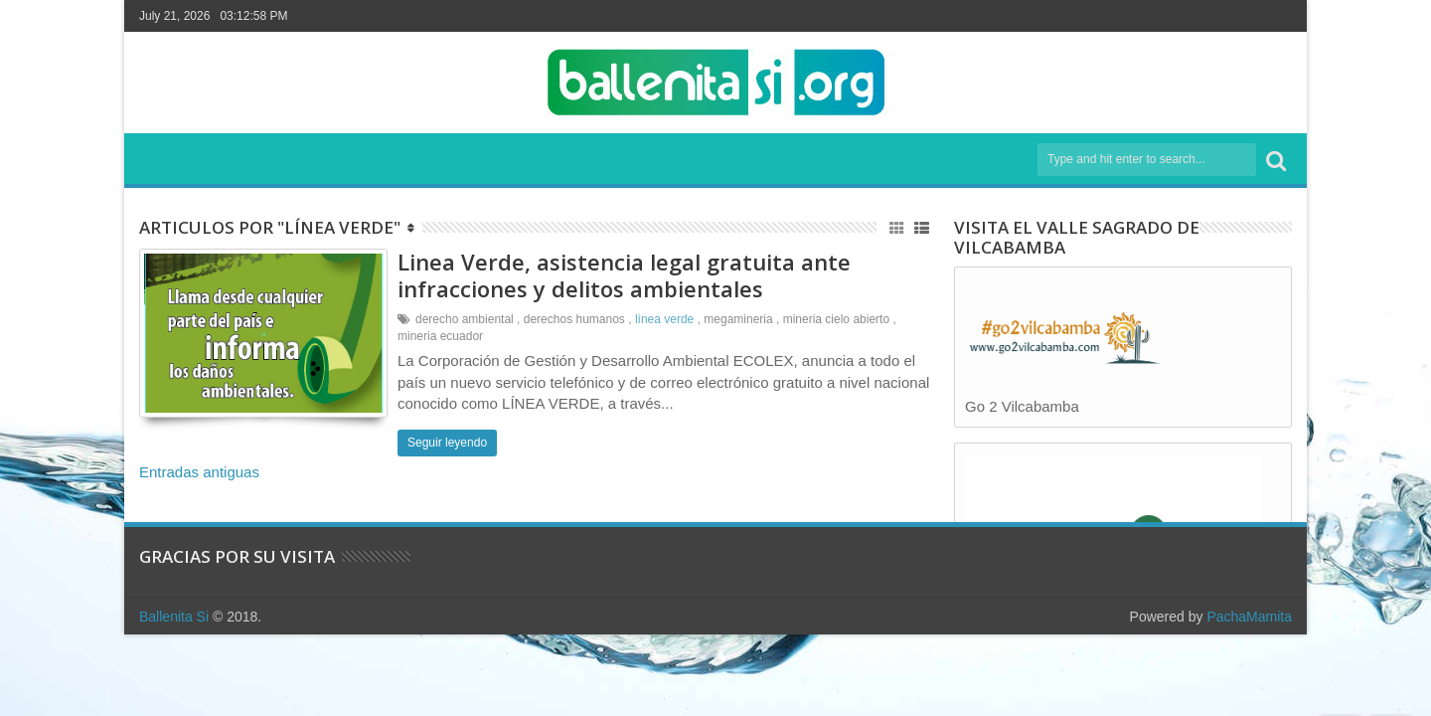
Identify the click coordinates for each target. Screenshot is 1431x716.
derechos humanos (574, 319)
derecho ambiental (464, 319)
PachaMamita (1249, 617)
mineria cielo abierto (836, 319)
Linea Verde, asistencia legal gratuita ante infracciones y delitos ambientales (624, 274)
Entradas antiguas (199, 471)
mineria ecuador (440, 336)
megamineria (738, 319)
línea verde (664, 319)
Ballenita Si (174, 617)
